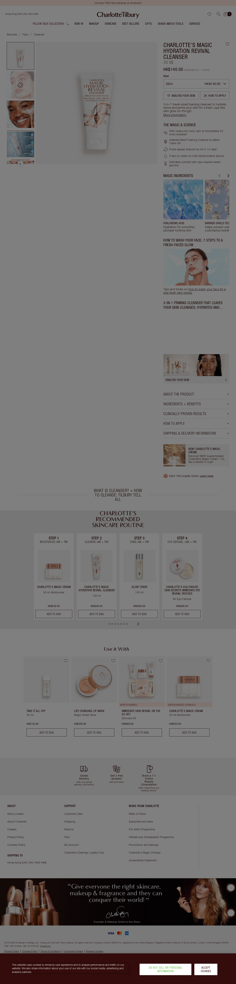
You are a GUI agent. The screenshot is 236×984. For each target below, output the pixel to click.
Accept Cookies (206, 969)
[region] (118, 968)
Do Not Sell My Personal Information (165, 969)
